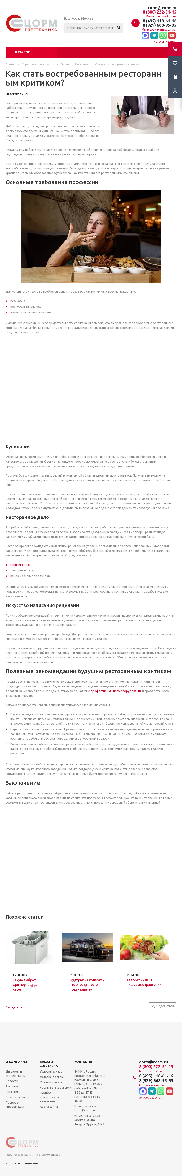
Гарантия (12, 1091)
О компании (16, 1061)
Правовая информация (15, 1104)
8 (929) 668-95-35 (159, 25)
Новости (12, 1081)
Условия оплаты (51, 1082)
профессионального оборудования (116, 691)
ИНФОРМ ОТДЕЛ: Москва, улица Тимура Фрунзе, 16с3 (89, 1120)
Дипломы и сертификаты (16, 1073)
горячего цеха (20, 564)
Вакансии (12, 1086)
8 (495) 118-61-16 (159, 21)
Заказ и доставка (49, 1063)
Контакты (83, 1061)
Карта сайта (49, 1106)
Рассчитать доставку (55, 1087)
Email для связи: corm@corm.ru (85, 1108)
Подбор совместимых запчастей (50, 1097)
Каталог (22, 52)
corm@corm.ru (162, 8)
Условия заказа (51, 1071)
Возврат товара (17, 1097)
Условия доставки (53, 1076)
